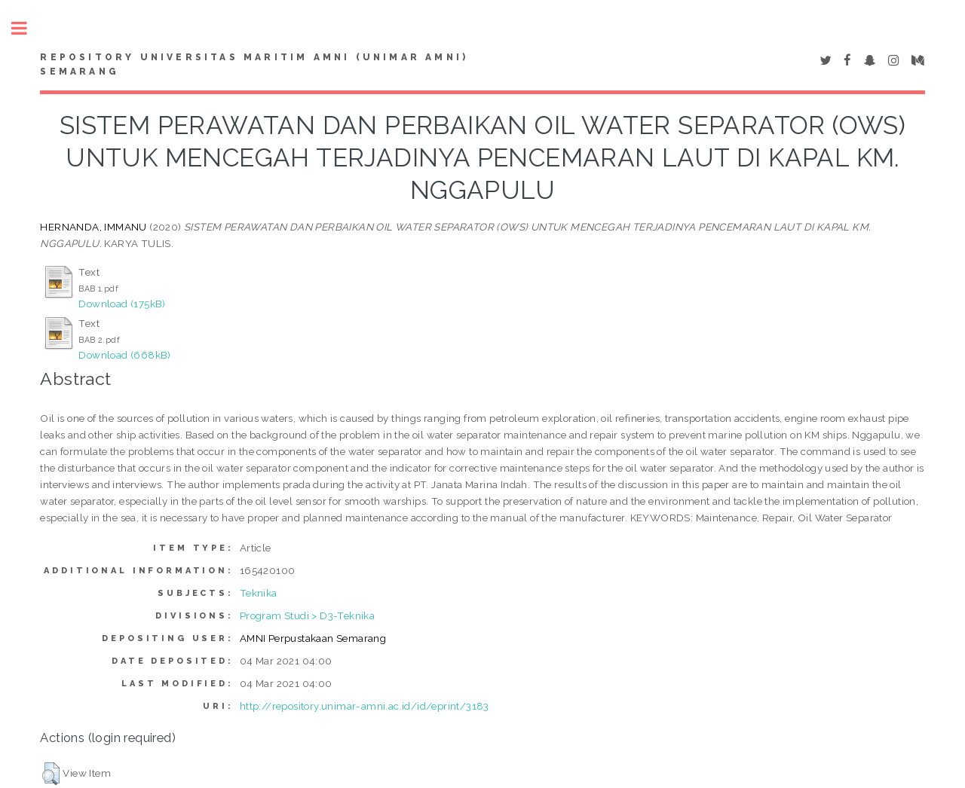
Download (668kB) (124, 355)
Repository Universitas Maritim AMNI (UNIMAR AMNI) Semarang (254, 65)
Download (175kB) (121, 304)
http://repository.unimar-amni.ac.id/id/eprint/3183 (364, 706)
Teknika (258, 593)
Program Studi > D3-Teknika (307, 615)
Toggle (27, 28)
